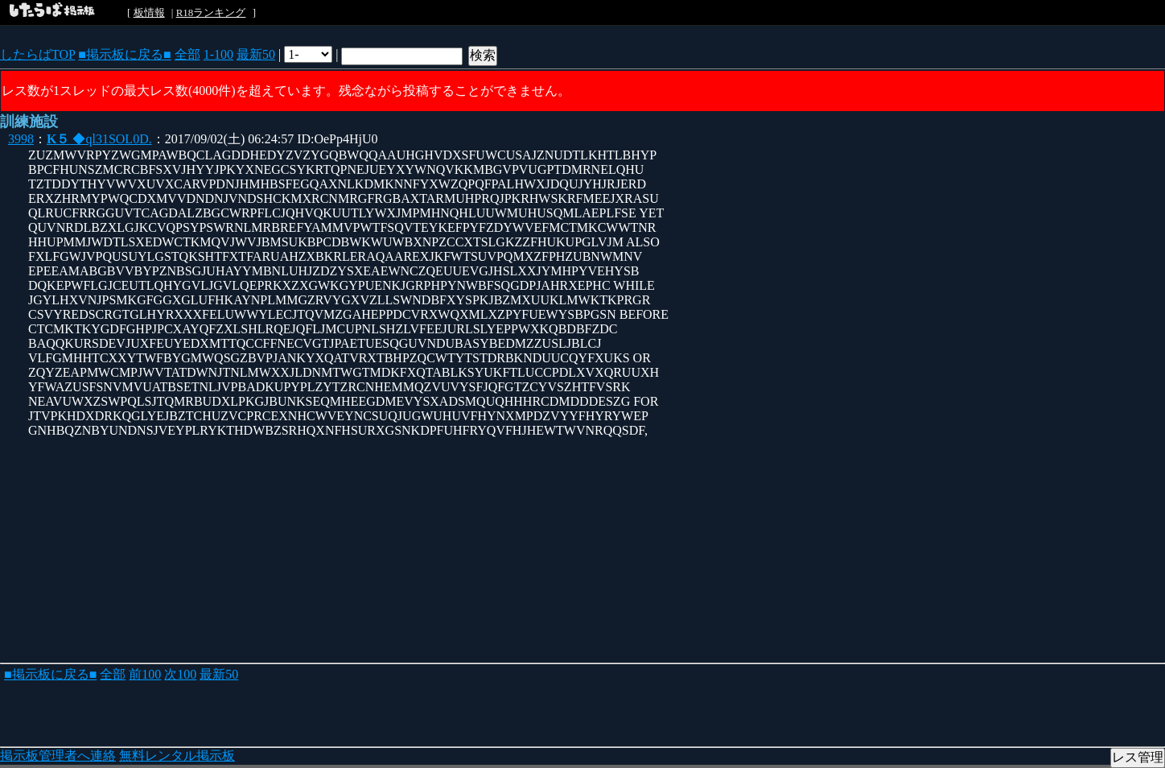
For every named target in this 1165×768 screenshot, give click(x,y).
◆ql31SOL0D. (99, 139)
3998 (21, 139)
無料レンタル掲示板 (177, 755)
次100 (180, 674)
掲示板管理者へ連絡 (58, 755)
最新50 (256, 54)
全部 (187, 54)
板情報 (149, 12)
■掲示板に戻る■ (124, 54)
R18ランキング (211, 12)
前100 (145, 674)
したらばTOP (37, 54)
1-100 (218, 54)
